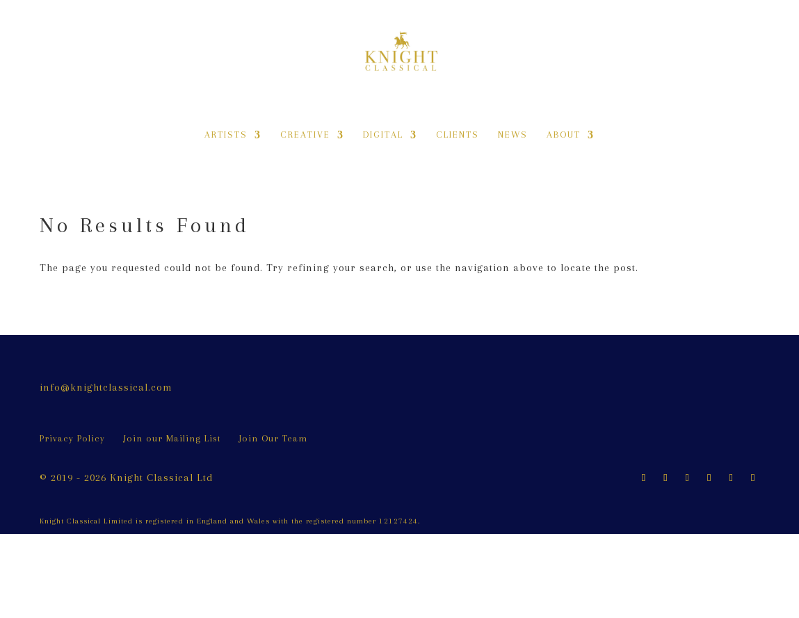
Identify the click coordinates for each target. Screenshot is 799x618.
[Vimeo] (753, 478)
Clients (457, 135)
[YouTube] (731, 478)
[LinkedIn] (709, 478)
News (513, 135)
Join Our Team (273, 438)
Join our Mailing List (172, 438)
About (564, 135)
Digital (383, 135)
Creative (305, 135)
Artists (226, 135)
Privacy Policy (72, 438)
